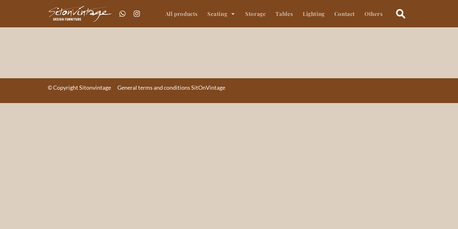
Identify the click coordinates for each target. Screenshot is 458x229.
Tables (284, 13)
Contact (344, 13)
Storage (255, 13)
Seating (221, 14)
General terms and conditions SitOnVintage (171, 87)
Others (373, 13)
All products (181, 13)
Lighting (314, 13)
